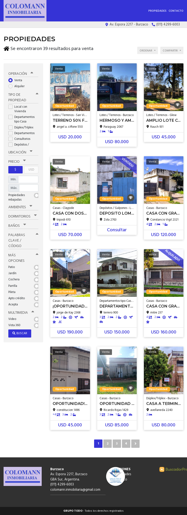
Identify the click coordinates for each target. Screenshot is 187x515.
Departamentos (23, 132)
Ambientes (20, 206)
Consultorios (20, 138)
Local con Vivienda (18, 108)
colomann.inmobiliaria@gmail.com (75, 490)
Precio (17, 161)
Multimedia (21, 312)
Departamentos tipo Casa (21, 118)
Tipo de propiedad (23, 96)
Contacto (176, 11)
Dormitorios (22, 215)
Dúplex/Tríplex (22, 126)
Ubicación (20, 151)
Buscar (19, 332)
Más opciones (23, 257)
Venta (16, 79)
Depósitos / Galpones (19, 146)
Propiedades (157, 11)
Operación (20, 73)
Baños (17, 225)
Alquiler (18, 85)
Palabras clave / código (23, 239)
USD (31, 168)
